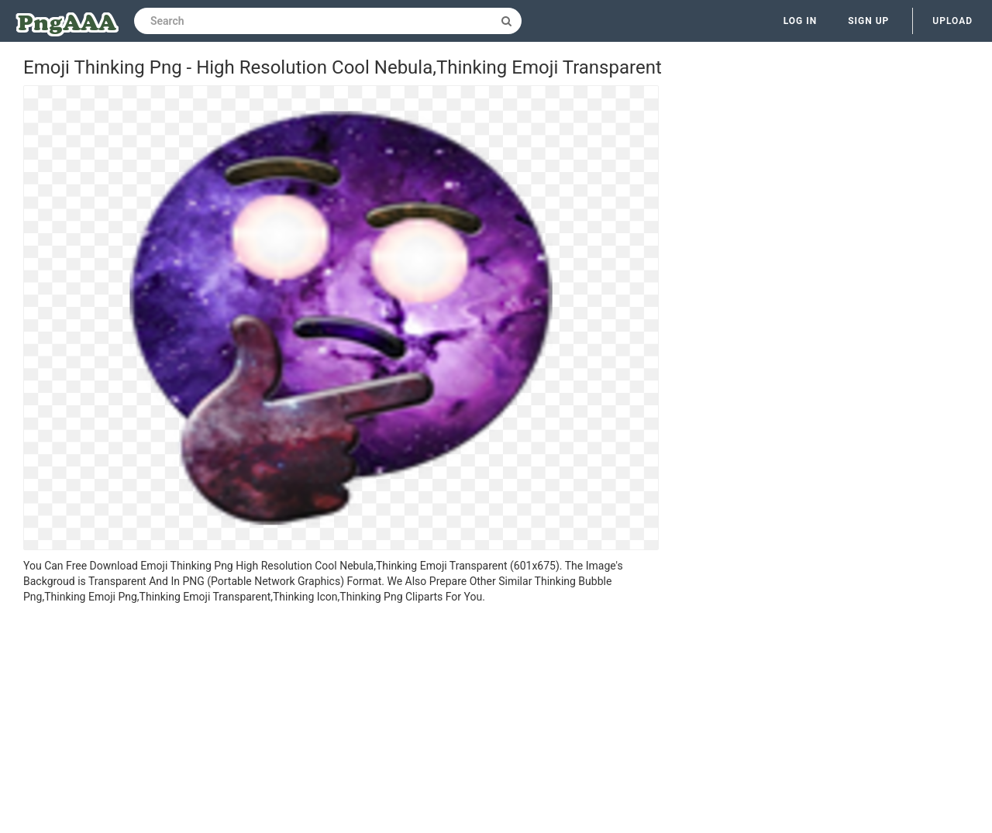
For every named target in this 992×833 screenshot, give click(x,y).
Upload (952, 20)
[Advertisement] (341, 720)
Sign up (868, 20)
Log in (801, 20)
